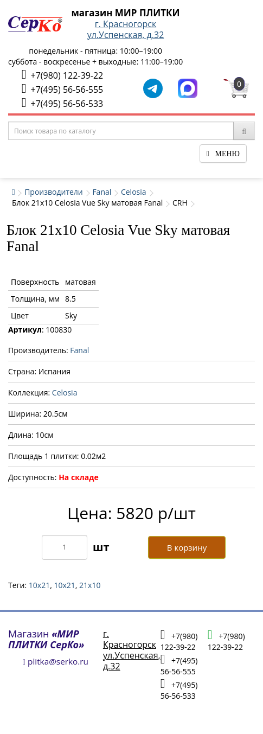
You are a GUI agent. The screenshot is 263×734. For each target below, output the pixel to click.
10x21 (39, 585)
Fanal (101, 192)
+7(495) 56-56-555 (62, 88)
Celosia (133, 192)
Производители (53, 192)
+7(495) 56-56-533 (62, 103)
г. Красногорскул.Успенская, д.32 (125, 29)
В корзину (187, 547)
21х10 (89, 585)
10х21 (64, 585)
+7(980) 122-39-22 (62, 74)
